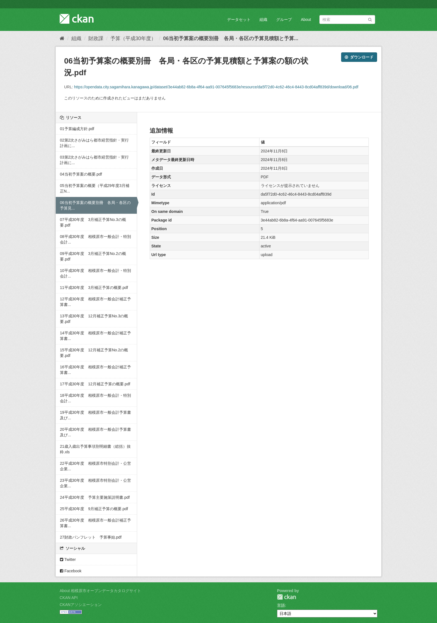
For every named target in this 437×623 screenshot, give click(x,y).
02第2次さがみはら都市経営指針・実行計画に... (94, 143)
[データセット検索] (347, 19)
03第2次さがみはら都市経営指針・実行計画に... (94, 160)
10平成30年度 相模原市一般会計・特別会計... (95, 273)
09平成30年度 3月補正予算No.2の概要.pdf (93, 256)
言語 (281, 605)
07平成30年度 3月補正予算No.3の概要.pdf (93, 222)
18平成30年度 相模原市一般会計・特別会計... (95, 398)
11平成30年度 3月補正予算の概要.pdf (94, 287)
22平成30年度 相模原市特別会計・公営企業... (95, 466)
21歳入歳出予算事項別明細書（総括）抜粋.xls (95, 449)
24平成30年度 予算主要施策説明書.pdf (95, 497)
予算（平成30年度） (133, 38)
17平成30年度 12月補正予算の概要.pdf (95, 384)
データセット (239, 19)
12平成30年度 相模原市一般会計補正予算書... (95, 302)
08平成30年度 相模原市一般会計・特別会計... (95, 239)
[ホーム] (62, 38)
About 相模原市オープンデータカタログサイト (100, 590)
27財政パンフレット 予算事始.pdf (91, 537)
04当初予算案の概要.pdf (81, 174)
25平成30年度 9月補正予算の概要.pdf (94, 509)
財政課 (95, 38)
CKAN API (69, 597)
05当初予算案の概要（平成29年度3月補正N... (94, 188)
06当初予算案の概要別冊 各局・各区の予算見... (95, 205)
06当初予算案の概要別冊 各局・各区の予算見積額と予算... (230, 38)
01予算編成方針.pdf (77, 128)
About (306, 19)
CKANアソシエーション (81, 604)
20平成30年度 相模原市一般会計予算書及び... (95, 432)
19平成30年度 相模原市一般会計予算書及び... (95, 415)
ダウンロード (359, 57)
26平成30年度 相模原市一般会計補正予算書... (95, 523)
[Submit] (370, 19)
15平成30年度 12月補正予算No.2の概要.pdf (94, 353)
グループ (284, 19)
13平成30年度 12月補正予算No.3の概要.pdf (94, 319)
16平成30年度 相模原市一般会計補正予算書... (95, 370)
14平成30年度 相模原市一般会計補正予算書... (95, 336)
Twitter (68, 559)
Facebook (70, 571)
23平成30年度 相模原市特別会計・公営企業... (95, 483)
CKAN (286, 597)
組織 (263, 19)
